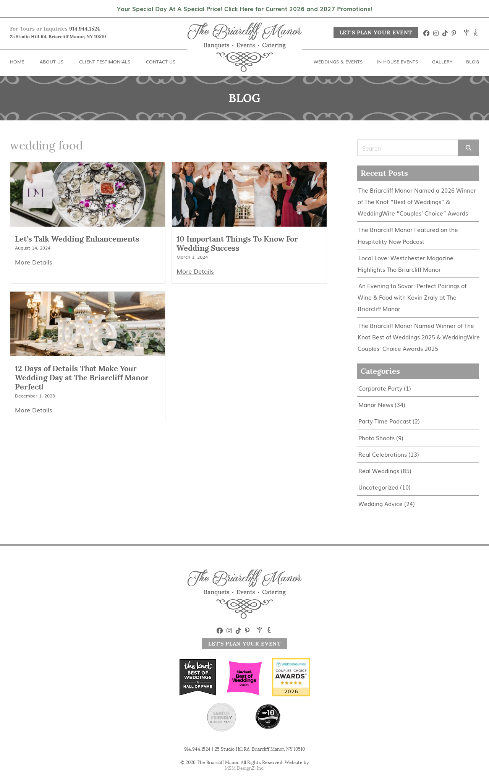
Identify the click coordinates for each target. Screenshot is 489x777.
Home (17, 61)
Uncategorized (378, 486)
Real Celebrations (382, 453)
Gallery (442, 61)
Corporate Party (380, 387)
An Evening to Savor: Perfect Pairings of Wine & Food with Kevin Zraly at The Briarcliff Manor (412, 297)
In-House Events (397, 61)
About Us (51, 61)
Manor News (375, 403)
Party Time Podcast (384, 420)
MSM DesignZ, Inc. (244, 768)
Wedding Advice (380, 502)
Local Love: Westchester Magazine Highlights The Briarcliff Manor (405, 263)
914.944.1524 (84, 28)
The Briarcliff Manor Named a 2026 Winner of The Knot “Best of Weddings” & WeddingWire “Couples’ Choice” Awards (417, 201)
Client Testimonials (104, 61)
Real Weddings (378, 469)
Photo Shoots (376, 436)
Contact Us (160, 61)
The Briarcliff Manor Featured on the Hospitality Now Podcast (408, 235)
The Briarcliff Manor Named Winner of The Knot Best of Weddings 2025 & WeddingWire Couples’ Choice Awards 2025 (419, 336)
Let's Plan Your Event (376, 32)
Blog (472, 61)
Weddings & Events (338, 61)
